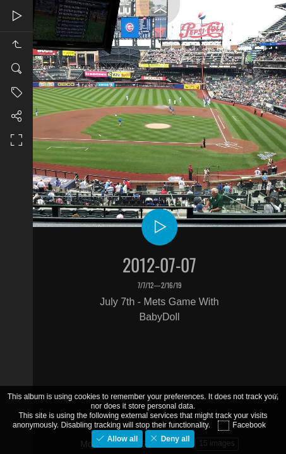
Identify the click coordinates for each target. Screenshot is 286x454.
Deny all (173, 438)
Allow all (121, 438)
